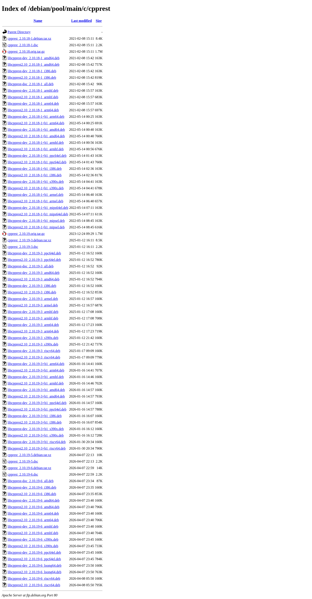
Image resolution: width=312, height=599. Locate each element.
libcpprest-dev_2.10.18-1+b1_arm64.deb (36, 116)
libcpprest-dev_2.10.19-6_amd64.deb (34, 500)
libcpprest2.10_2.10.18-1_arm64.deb (33, 110)
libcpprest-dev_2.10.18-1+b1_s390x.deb (36, 181)
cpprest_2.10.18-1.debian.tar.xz (29, 38)
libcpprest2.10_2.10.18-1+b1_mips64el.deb (38, 214)
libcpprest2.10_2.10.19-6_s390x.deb (33, 546)
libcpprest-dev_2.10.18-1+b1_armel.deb (35, 194)
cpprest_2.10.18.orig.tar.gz (26, 51)
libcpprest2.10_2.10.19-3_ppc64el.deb (34, 260)
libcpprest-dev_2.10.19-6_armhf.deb (33, 526)
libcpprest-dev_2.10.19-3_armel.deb (33, 299)
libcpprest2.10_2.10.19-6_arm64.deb (33, 520)
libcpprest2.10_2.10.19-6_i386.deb (32, 494)
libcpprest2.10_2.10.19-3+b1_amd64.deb (36, 396)
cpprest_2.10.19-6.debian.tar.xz (29, 468)
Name (38, 21)
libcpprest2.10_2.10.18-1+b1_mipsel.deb (36, 227)
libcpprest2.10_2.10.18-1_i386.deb (32, 77)
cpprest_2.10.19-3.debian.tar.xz (29, 240)
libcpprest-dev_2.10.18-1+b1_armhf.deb (36, 142)
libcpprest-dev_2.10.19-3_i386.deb (32, 286)
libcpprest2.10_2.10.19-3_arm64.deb (33, 331)
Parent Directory (19, 32)
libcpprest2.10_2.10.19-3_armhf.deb (33, 318)
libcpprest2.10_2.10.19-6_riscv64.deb (34, 585)
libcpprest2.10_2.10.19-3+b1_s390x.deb (36, 435)
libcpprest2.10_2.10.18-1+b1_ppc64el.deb (37, 162)
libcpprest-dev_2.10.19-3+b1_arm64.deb (36, 364)
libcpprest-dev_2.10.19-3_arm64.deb (33, 325)
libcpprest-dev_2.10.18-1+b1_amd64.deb (36, 129)
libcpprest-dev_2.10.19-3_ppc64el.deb (34, 253)
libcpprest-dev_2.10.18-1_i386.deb (32, 71)
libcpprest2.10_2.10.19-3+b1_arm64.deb (36, 370)
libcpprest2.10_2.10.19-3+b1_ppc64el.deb (37, 409)
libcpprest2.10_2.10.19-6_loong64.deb (34, 572)
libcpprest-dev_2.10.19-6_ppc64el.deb (34, 552)
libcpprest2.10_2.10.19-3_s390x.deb (33, 344)
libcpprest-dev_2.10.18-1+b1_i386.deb (35, 168)
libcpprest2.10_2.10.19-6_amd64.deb (33, 507)
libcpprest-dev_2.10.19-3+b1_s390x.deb (36, 429)
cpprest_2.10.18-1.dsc (23, 45)
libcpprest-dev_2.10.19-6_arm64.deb (33, 513)
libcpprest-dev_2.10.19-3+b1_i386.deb (35, 416)
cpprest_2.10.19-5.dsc (23, 461)
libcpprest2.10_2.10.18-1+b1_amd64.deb (36, 136)
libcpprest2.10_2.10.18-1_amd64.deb (33, 64)
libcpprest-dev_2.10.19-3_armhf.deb (33, 312)
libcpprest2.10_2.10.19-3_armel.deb (33, 305)
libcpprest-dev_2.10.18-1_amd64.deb (34, 58)
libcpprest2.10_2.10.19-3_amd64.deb (33, 279)
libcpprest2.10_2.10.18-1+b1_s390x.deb (36, 188)
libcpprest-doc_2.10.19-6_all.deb (31, 481)
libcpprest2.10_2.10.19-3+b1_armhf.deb (36, 383)
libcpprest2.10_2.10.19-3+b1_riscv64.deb (37, 448)
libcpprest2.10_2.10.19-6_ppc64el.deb (34, 559)
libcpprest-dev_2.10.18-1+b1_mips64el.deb (38, 207)
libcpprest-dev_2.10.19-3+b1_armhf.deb (36, 377)
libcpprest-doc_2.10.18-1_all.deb (31, 84)
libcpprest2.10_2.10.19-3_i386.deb (32, 292)
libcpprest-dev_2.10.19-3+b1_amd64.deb (36, 390)
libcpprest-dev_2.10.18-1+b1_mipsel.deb (36, 221)
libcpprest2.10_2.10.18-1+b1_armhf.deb (36, 149)
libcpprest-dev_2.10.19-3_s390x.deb (33, 338)
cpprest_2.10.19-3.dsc (23, 247)
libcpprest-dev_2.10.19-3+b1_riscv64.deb (37, 442)
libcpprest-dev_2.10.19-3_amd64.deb (34, 273)
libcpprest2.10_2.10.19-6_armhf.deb (33, 533)
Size (99, 21)
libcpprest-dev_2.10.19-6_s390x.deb (33, 539)
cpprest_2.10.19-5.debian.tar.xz (29, 455)
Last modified (81, 21)
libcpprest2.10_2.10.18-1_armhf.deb (33, 97)
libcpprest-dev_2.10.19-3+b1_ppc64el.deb (37, 403)
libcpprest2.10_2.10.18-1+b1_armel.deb (35, 201)
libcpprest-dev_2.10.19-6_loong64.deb (34, 565)
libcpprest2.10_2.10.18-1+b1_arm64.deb (36, 123)
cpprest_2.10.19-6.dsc (23, 474)
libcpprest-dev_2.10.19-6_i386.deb (32, 487)
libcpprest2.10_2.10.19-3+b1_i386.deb (35, 422)
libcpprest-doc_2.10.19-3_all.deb (31, 266)
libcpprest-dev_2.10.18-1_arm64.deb (33, 103)
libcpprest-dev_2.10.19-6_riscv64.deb (34, 578)
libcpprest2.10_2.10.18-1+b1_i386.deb (35, 175)
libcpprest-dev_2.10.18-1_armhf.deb (33, 90)
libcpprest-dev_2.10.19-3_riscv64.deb (34, 351)
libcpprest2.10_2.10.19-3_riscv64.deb (34, 357)
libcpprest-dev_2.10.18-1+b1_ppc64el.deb (37, 155)
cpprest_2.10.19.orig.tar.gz (26, 234)
